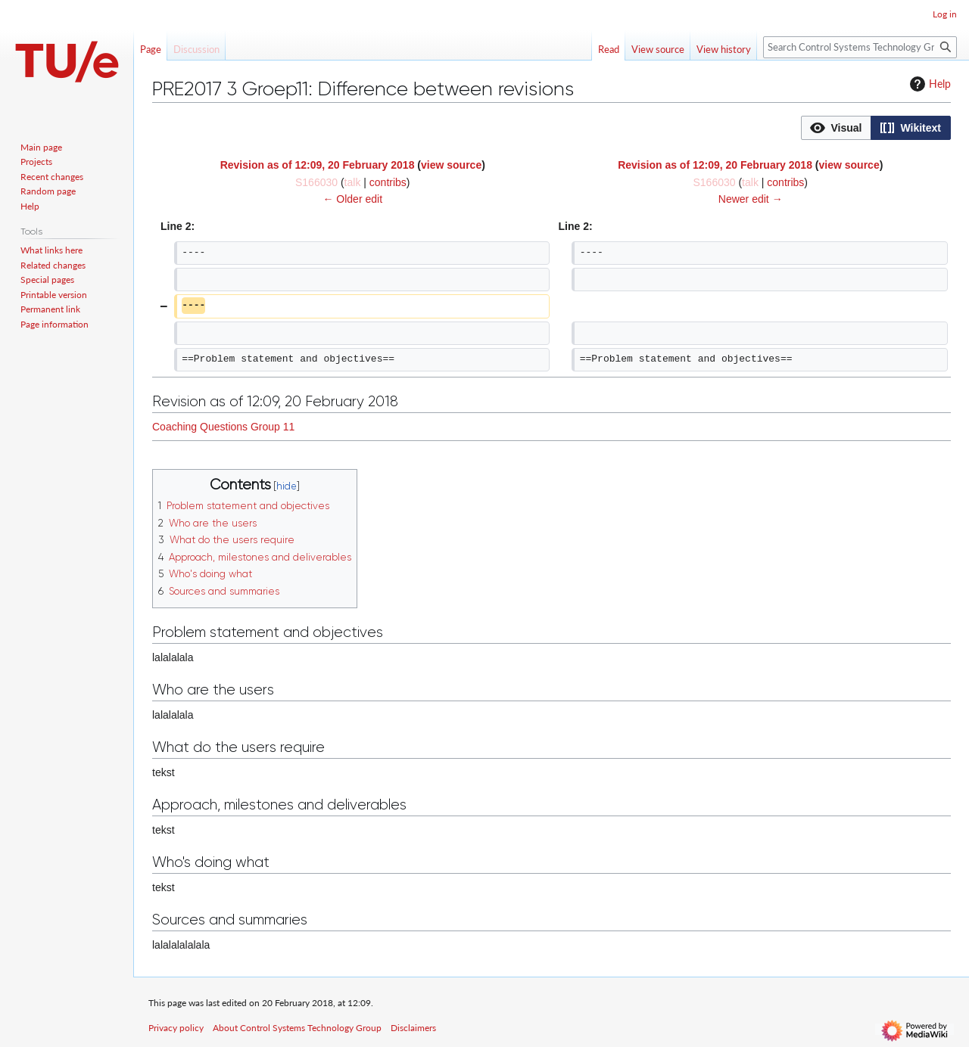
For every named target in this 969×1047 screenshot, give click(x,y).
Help (928, 84)
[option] (836, 127)
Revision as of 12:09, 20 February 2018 (317, 165)
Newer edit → (750, 199)
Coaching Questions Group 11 (223, 427)
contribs (388, 182)
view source (451, 165)
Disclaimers (413, 1027)
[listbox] (876, 128)
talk (352, 182)
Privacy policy (176, 1027)
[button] (836, 128)
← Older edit (352, 199)
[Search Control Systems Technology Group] (860, 47)
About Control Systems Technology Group (297, 1027)
